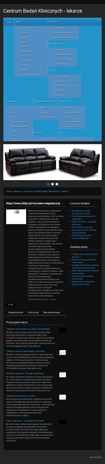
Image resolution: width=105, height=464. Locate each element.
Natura (17, 191)
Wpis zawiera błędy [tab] (51, 312)
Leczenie (26, 191)
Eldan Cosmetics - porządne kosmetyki (25, 420)
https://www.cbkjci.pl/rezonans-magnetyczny (33, 203)
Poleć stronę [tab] (33, 312)
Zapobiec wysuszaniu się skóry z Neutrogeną (28, 329)
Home (9, 191)
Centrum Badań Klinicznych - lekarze (50, 191)
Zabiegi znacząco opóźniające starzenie (25, 351)
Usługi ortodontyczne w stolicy (21, 396)
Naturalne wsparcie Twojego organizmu (25, 373)
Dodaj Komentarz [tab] (15, 312)
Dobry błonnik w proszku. (83, 227)
